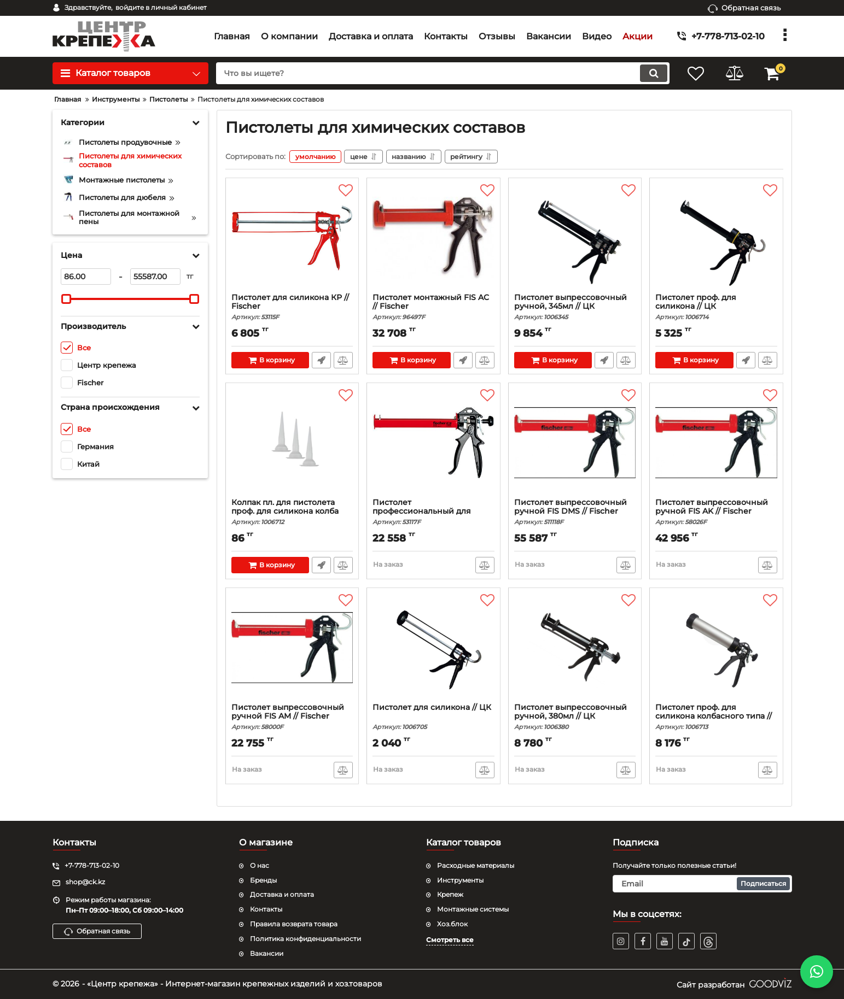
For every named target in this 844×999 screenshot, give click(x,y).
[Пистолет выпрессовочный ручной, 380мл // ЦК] (575, 648)
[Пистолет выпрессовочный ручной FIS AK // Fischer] (716, 443)
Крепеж (450, 894)
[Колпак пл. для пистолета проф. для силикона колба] (292, 443)
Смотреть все (450, 940)
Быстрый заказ (321, 360)
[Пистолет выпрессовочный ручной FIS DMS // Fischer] (575, 443)
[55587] (155, 276)
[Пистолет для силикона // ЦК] (433, 648)
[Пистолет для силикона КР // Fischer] (292, 238)
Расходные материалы (475, 865)
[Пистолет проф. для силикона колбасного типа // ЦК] (716, 648)
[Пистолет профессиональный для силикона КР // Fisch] (433, 443)
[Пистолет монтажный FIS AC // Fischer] (433, 238)
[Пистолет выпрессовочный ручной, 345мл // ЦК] (575, 238)
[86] (86, 276)
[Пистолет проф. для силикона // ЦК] (716, 238)
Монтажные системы (473, 909)
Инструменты (460, 880)
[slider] (67, 299)
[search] (443, 73)
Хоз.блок (452, 924)
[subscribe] (702, 883)
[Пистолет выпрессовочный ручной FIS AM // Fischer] (292, 648)
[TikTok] (686, 941)
